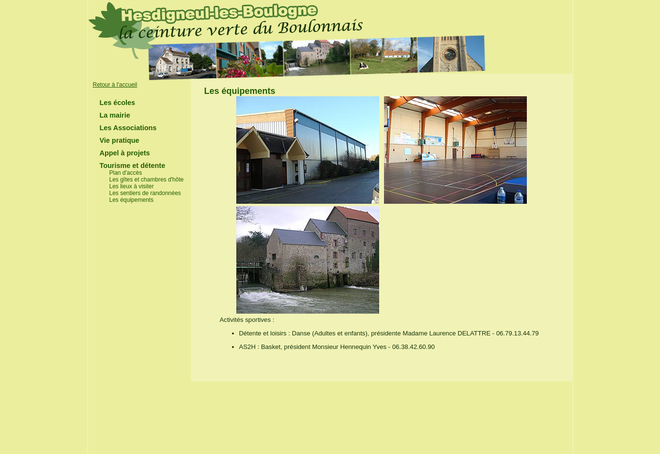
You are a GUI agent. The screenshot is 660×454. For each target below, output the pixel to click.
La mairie (115, 115)
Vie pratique (119, 140)
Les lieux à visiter (131, 186)
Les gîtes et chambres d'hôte (146, 179)
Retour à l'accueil (115, 84)
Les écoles (118, 102)
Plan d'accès (125, 172)
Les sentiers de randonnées (145, 193)
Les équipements (131, 200)
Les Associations (128, 128)
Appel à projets (125, 153)
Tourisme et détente (133, 165)
